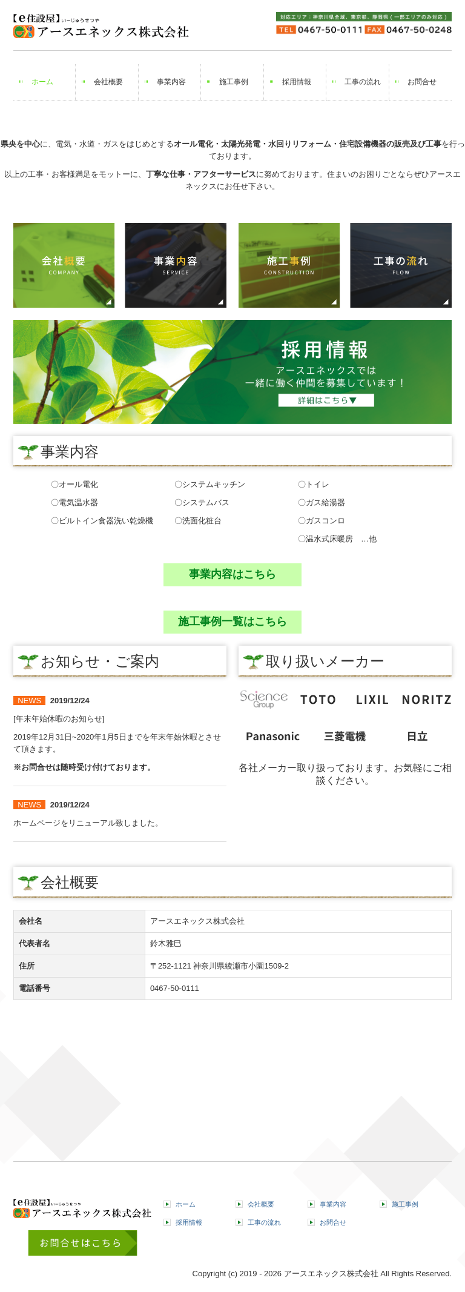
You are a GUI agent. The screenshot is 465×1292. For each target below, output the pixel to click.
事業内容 (171, 82)
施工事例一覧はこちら (232, 621)
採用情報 (296, 82)
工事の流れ (363, 82)
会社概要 (108, 82)
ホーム (42, 82)
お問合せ (422, 82)
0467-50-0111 (174, 988)
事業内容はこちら (232, 574)
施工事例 (233, 82)
